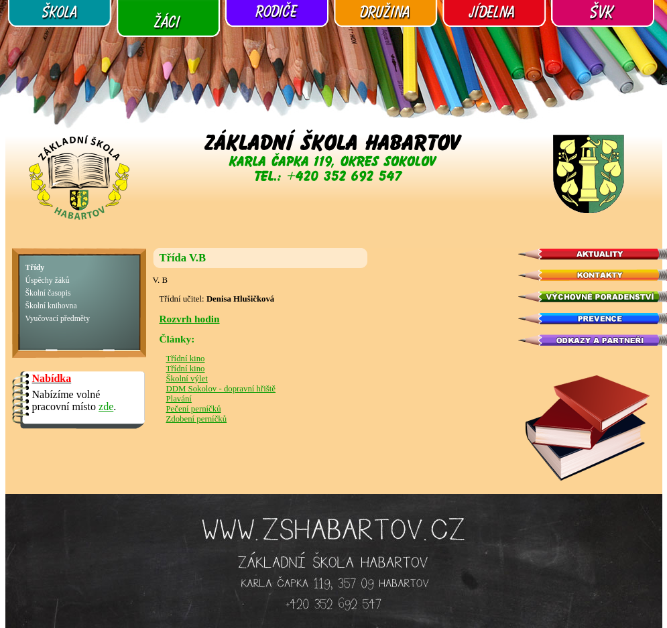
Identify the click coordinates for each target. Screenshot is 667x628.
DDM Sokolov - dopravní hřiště (221, 388)
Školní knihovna (51, 306)
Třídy (35, 267)
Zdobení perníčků (196, 419)
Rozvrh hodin (190, 318)
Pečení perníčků (193, 409)
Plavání (179, 398)
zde (106, 406)
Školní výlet (187, 378)
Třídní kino (185, 358)
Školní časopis (48, 293)
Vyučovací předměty (57, 318)
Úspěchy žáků (47, 280)
